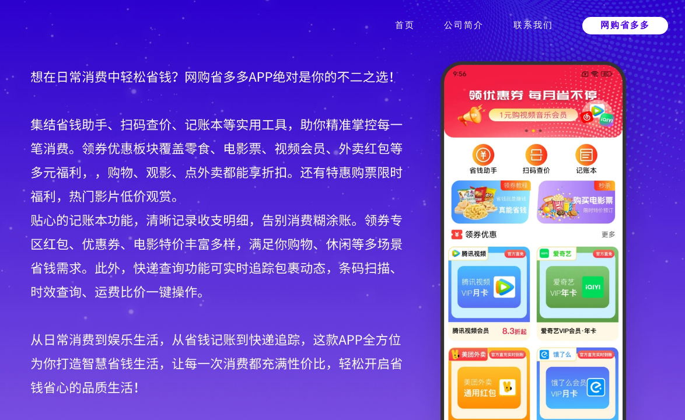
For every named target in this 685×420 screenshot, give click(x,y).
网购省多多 (625, 25)
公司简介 (464, 25)
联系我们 (533, 25)
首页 (405, 25)
